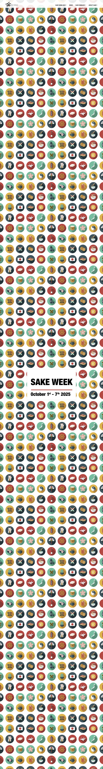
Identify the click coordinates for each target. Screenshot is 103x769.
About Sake (93, 5)
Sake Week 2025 (60, 5)
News (71, 5)
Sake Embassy (80, 5)
